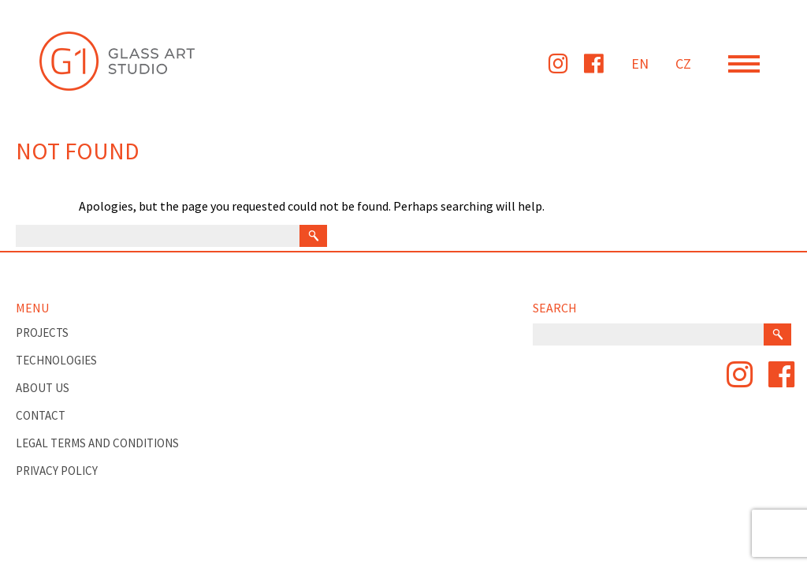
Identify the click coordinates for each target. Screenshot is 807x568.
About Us (42, 387)
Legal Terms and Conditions (97, 442)
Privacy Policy (57, 470)
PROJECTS (42, 332)
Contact (40, 415)
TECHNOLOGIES (56, 360)
